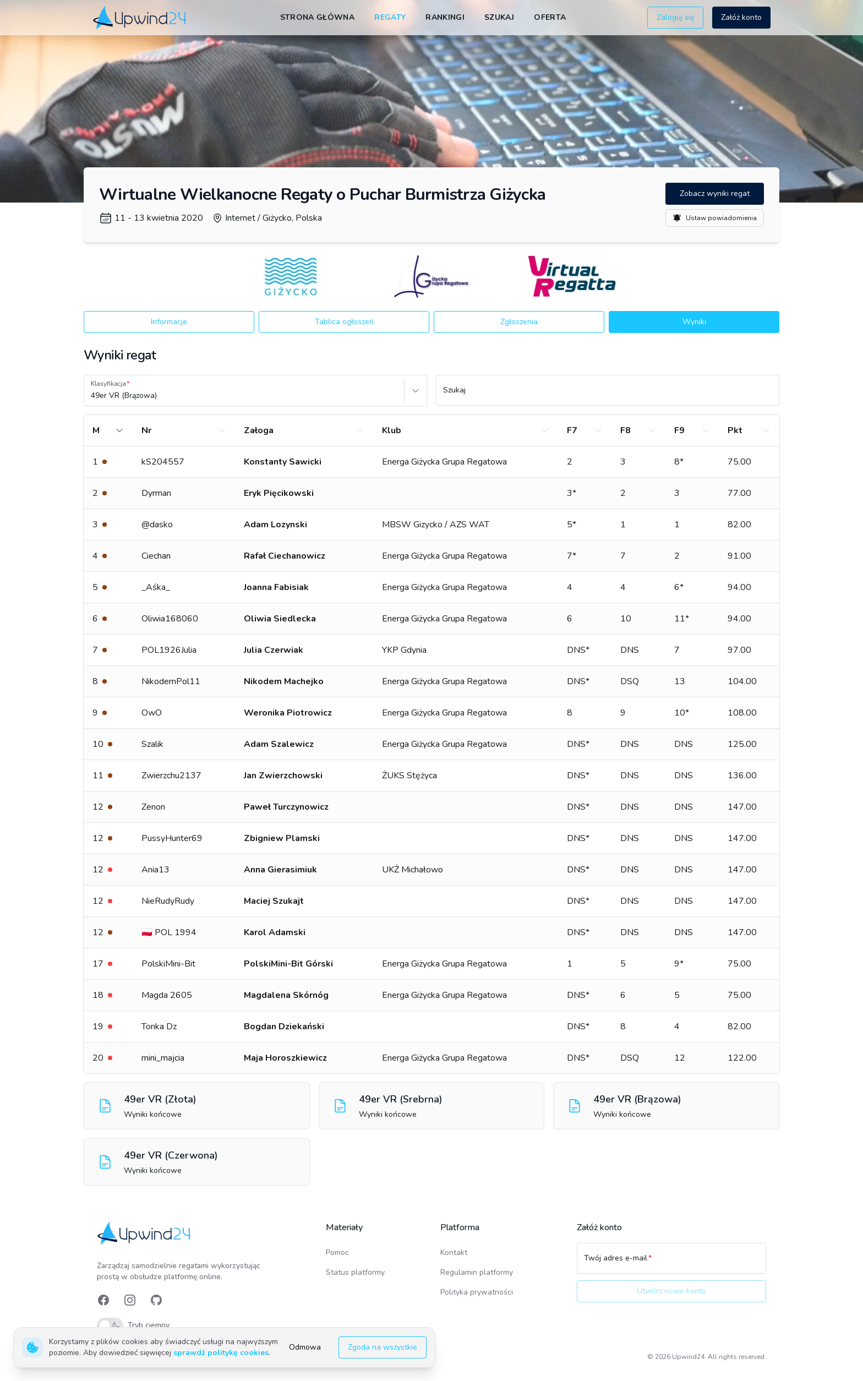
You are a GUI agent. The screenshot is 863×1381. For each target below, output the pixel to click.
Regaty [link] (390, 17)
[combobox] (92, 395)
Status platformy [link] (355, 1272)
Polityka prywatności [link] (476, 1292)
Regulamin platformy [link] (476, 1272)
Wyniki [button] (694, 321)
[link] (140, 17)
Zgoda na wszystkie (382, 1347)
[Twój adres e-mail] (671, 1263)
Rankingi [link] (445, 17)
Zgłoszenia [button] (519, 321)
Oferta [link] (550, 17)
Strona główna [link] (317, 17)
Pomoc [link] (337, 1252)
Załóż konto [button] (741, 17)
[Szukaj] (607, 395)
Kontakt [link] (453, 1252)
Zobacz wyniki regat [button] (715, 193)
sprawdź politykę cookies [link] (221, 1352)
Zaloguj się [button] (675, 17)
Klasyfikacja (108, 383)
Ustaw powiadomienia (715, 218)
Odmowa (305, 1347)
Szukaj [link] (499, 17)
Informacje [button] (169, 321)
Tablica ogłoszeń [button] (344, 321)
